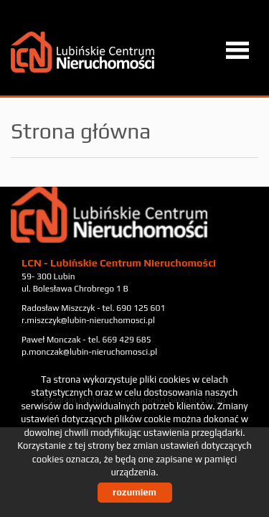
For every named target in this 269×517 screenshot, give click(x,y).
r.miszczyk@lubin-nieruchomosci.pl (88, 320)
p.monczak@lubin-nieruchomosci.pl (89, 352)
